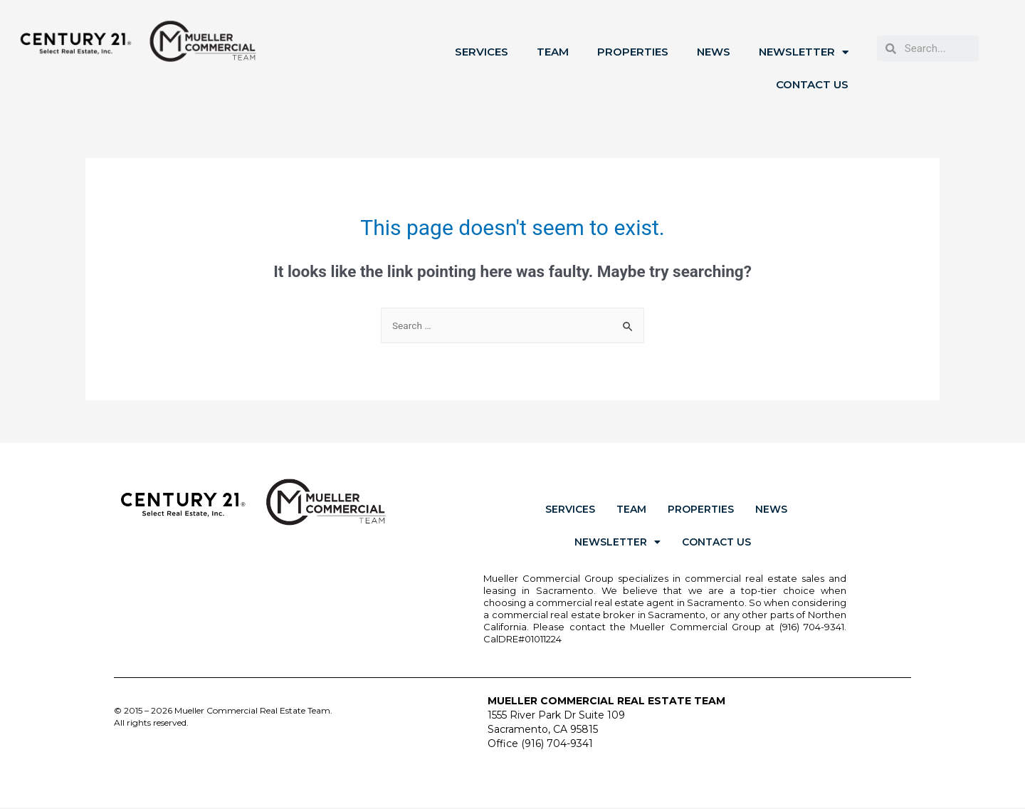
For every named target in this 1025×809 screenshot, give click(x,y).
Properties (632, 51)
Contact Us (812, 84)
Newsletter (803, 52)
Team (553, 51)
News (713, 51)
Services (481, 51)
